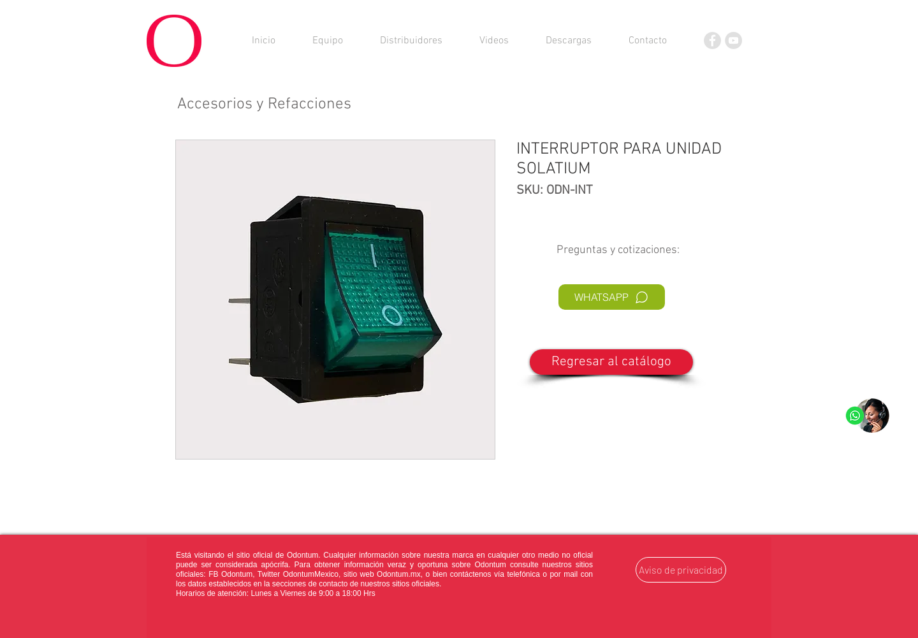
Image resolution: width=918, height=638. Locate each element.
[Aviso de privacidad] (681, 570)
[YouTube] (733, 40)
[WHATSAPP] (611, 297)
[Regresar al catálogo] (611, 362)
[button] (568, 41)
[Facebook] (712, 40)
